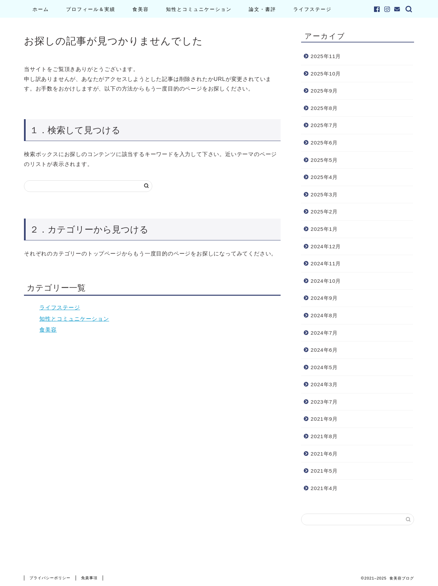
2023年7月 (324, 402)
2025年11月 (326, 56)
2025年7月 (324, 125)
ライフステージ (312, 9)
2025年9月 (324, 91)
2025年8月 (324, 108)
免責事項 (89, 578)
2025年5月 (324, 160)
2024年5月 (324, 367)
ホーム (41, 9)
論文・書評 (262, 9)
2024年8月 (324, 315)
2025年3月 (324, 194)
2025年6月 (324, 142)
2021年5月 (324, 471)
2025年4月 (324, 177)
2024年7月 (324, 333)
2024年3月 (324, 384)
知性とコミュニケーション (199, 9)
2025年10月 (326, 73)
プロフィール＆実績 (90, 9)
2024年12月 (326, 246)
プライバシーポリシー (49, 578)
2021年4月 (324, 488)
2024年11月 (326, 263)
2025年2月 (324, 211)
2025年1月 (324, 229)
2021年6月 (324, 454)
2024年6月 (324, 350)
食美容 (140, 9)
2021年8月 (324, 436)
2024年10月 (326, 281)
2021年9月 (324, 419)
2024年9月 (324, 298)
